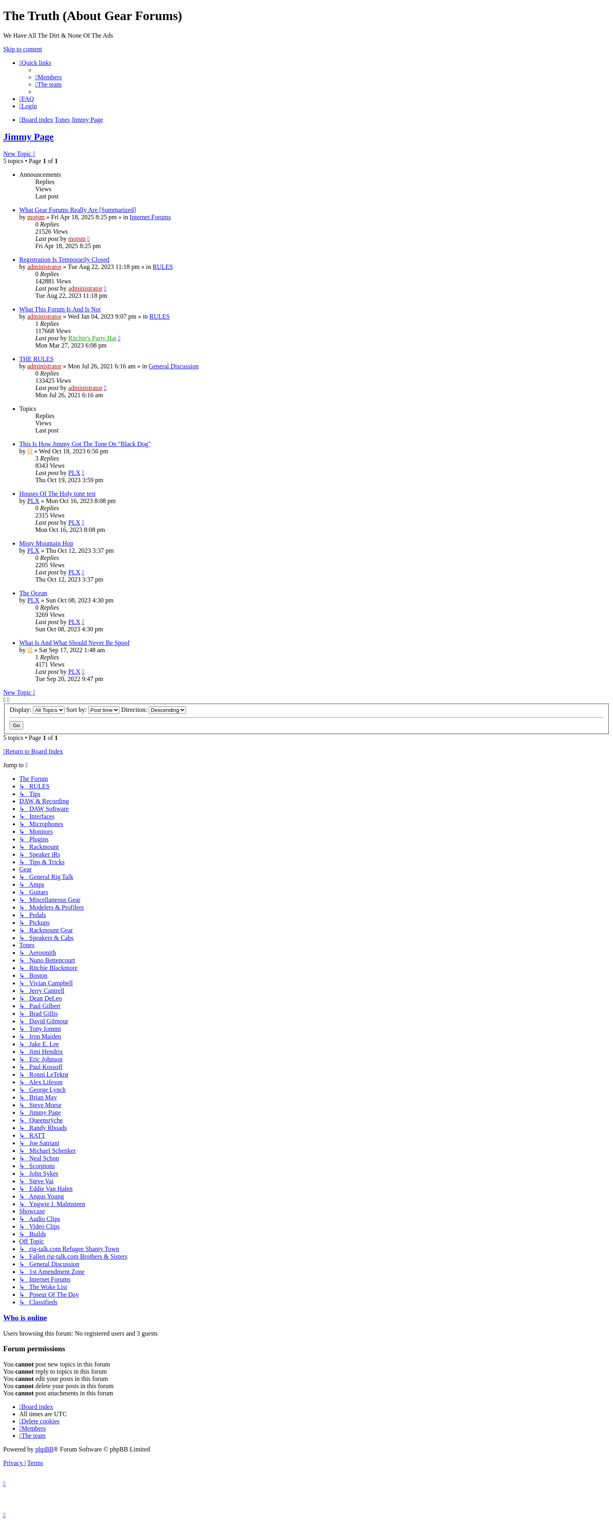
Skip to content (22, 49)
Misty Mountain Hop (46, 543)
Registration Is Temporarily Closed (64, 259)
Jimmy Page (28, 136)
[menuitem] (48, 77)
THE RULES (36, 359)
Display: (37, 709)
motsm (36, 217)
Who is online (25, 1318)
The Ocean (33, 593)
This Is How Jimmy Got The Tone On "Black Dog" (85, 444)
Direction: (153, 709)
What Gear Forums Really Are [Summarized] (77, 209)
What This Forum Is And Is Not (60, 309)
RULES (163, 266)
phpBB (44, 1449)
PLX (74, 472)
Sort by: (92, 709)
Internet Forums (150, 217)
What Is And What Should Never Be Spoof (74, 642)
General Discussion (174, 366)
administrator (44, 266)
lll (29, 451)
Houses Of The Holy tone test (57, 493)
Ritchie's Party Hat (92, 338)
